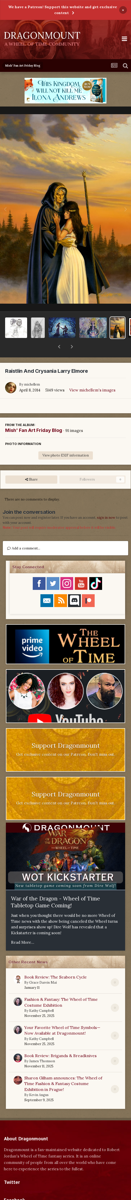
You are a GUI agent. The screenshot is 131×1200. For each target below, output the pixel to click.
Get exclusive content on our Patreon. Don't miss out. (65, 741)
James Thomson (42, 1048)
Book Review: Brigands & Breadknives (60, 1042)
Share (31, 466)
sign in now (106, 504)
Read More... (22, 929)
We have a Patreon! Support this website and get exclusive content (62, 10)
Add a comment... (23, 535)
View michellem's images (92, 376)
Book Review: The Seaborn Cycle (55, 963)
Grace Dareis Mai (43, 969)
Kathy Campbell (41, 997)
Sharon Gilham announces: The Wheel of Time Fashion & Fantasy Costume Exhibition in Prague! (63, 1070)
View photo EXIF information (65, 442)
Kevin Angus (39, 1081)
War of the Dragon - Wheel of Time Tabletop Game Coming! (55, 889)
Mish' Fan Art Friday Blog (33, 417)
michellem (32, 371)
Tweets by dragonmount (26, 1178)
